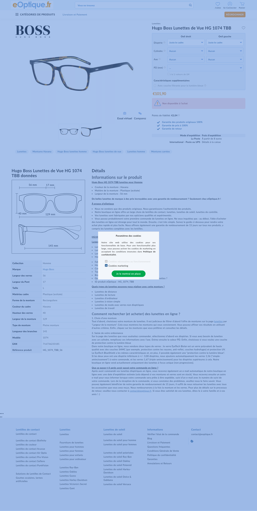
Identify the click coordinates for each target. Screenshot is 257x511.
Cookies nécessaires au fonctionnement (129, 261)
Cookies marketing (118, 265)
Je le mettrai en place (128, 273)
